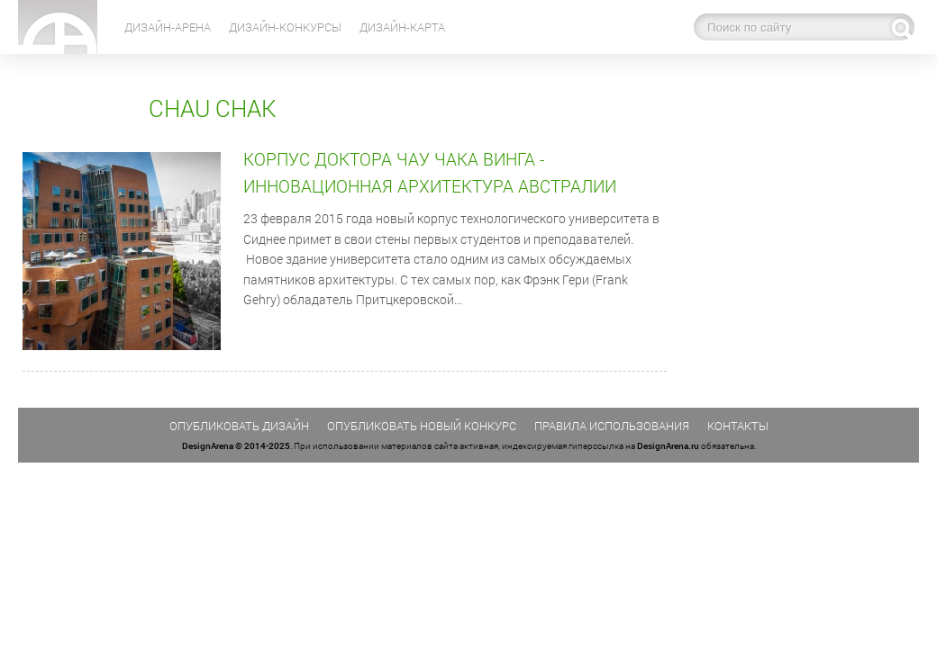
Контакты (738, 426)
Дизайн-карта (402, 27)
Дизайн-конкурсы (285, 27)
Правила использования (611, 426)
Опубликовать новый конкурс (421, 426)
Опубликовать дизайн (239, 426)
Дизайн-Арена (167, 27)
